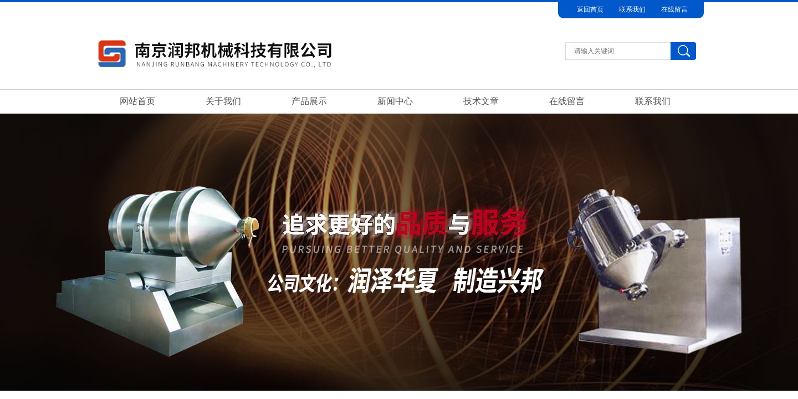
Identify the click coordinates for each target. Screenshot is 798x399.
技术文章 (481, 101)
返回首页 (590, 9)
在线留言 (674, 9)
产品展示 (309, 101)
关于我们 (223, 101)
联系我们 (632, 9)
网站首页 (137, 101)
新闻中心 (395, 101)
